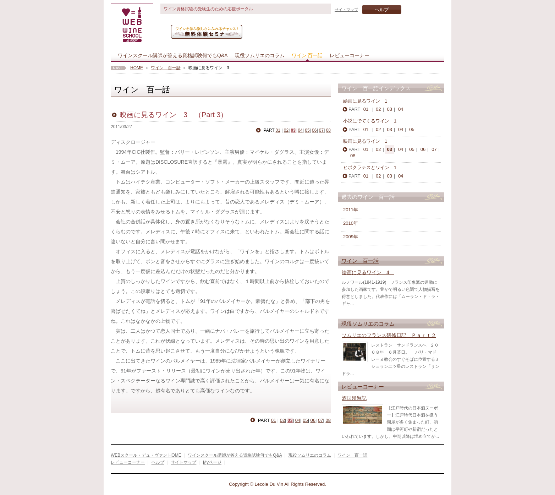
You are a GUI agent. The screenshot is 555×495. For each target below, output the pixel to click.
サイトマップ (346, 9)
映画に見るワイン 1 (367, 141)
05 (307, 130)
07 (321, 130)
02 (286, 130)
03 (293, 130)
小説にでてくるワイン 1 (372, 121)
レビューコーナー (349, 55)
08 (328, 130)
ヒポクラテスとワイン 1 (374, 167)
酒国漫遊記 (354, 398)
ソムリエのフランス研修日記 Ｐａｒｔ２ (389, 335)
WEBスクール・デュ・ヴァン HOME (146, 455)
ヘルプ (382, 9)
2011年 (350, 209)
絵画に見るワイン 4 (368, 272)
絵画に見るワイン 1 (365, 101)
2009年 (350, 236)
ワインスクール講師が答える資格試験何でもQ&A (173, 55)
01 (278, 130)
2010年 (350, 223)
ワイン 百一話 (307, 55)
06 (314, 130)
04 (300, 130)
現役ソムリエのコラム (260, 55)
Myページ (212, 462)
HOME (136, 67)
